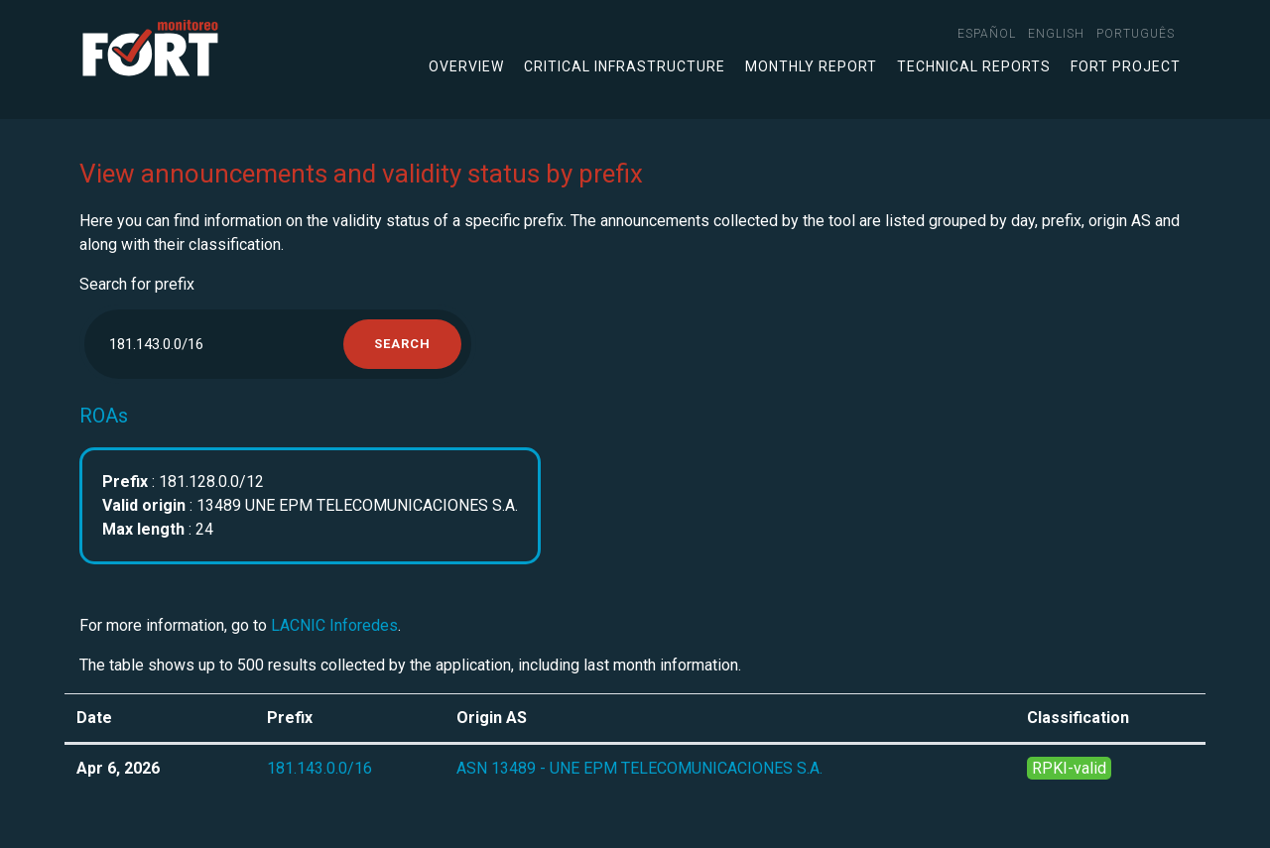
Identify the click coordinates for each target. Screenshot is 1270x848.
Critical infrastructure (624, 66)
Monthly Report (811, 66)
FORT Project (1126, 66)
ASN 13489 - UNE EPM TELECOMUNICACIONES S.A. (639, 768)
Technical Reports (974, 66)
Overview (466, 66)
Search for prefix (136, 284)
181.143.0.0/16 (319, 768)
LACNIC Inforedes (334, 625)
